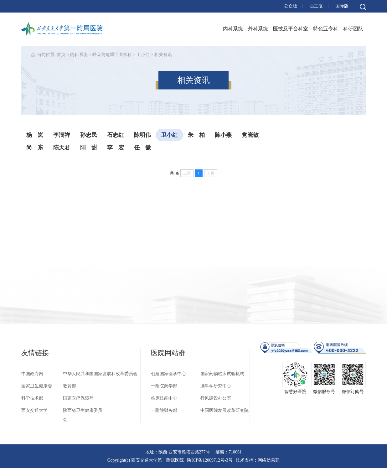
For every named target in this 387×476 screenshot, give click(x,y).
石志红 (115, 135)
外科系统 (258, 28)
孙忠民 (88, 135)
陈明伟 (142, 135)
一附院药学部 (164, 386)
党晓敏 (250, 135)
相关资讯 (163, 54)
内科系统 (233, 28)
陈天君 (61, 147)
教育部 (69, 386)
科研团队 (353, 28)
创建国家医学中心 (168, 373)
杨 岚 (34, 135)
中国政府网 (32, 373)
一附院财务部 (164, 410)
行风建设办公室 (215, 398)
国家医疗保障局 (78, 398)
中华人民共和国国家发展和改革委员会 (100, 373)
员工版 (316, 6)
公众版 (290, 6)
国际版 (341, 6)
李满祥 (61, 135)
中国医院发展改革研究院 (224, 410)
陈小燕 (223, 135)
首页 (61, 54)
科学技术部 (32, 398)
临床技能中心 (164, 398)
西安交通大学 (34, 410)
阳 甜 (88, 147)
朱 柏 (196, 135)
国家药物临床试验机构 (222, 373)
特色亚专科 (325, 28)
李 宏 (115, 147)
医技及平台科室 (290, 28)
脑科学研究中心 (215, 386)
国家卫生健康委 (36, 386)
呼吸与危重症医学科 (112, 54)
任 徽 (142, 147)
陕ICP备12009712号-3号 (209, 460)
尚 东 (34, 147)
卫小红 (143, 54)
